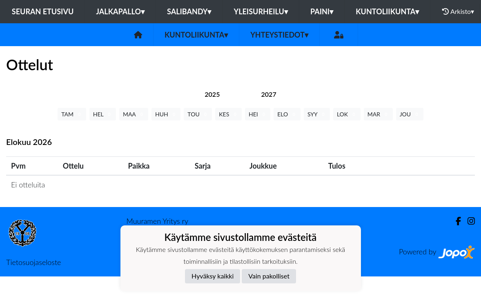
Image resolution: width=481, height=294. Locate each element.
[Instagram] (468, 221)
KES (228, 114)
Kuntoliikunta (387, 11)
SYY (316, 114)
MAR (378, 114)
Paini (321, 11)
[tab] (212, 94)
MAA (134, 114)
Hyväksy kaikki (213, 276)
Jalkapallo (120, 11)
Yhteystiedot (279, 34)
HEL (102, 114)
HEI (258, 114)
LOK (347, 114)
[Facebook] (455, 221)
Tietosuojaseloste (33, 262)
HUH (166, 114)
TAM (71, 114)
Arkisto (458, 11)
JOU (410, 114)
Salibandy (189, 11)
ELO (287, 114)
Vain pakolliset (268, 276)
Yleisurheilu (260, 11)
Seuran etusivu (43, 11)
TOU (197, 114)
